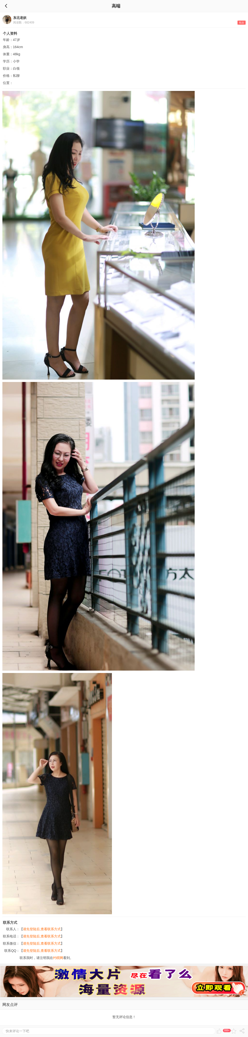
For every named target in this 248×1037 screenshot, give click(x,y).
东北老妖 (20, 18)
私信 (241, 22)
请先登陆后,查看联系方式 (42, 929)
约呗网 (58, 958)
